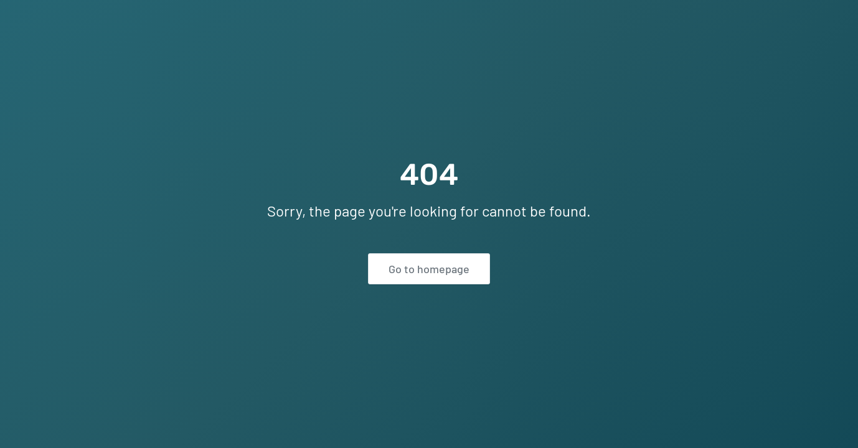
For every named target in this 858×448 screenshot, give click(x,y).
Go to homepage (429, 269)
